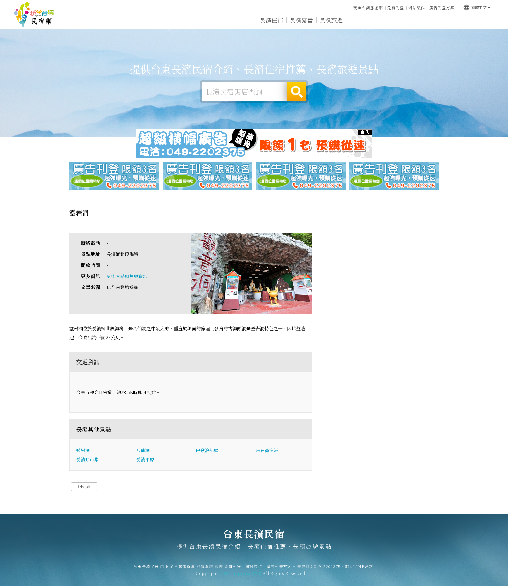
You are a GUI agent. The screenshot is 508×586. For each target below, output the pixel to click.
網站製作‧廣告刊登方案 (431, 7)
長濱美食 (361, 20)
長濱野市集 (87, 459)
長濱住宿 (271, 20)
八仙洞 (143, 450)
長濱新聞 (420, 21)
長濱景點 (450, 21)
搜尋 (296, 91)
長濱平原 (145, 459)
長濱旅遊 (331, 20)
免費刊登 (395, 7)
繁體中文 (476, 7)
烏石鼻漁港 (267, 450)
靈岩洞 (83, 450)
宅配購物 (480, 22)
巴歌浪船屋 (207, 450)
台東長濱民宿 (34, 14)
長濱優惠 (390, 20)
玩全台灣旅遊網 (368, 7)
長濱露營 (301, 20)
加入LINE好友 (359, 570)
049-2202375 (327, 570)
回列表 (84, 486)
